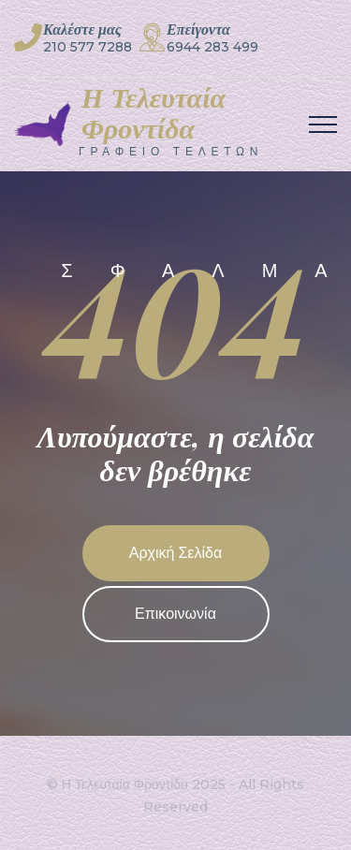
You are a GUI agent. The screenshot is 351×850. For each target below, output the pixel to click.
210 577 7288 (87, 46)
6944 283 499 (212, 46)
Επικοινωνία (175, 614)
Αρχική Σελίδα (175, 553)
